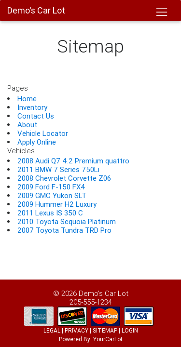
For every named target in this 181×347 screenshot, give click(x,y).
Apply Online (36, 142)
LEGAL (51, 330)
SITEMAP (105, 330)
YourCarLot (108, 339)
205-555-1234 (91, 302)
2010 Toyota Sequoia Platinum (66, 221)
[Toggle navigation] (161, 12)
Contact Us (35, 115)
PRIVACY (76, 330)
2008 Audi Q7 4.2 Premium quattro (73, 160)
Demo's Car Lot (103, 293)
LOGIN (130, 330)
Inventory (32, 107)
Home (27, 98)
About (27, 124)
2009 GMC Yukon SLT (51, 195)
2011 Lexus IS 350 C (50, 212)
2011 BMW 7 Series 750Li (58, 169)
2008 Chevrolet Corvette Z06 (64, 178)
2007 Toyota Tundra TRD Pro (64, 230)
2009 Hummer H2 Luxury (57, 204)
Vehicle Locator (42, 133)
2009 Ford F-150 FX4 (51, 186)
